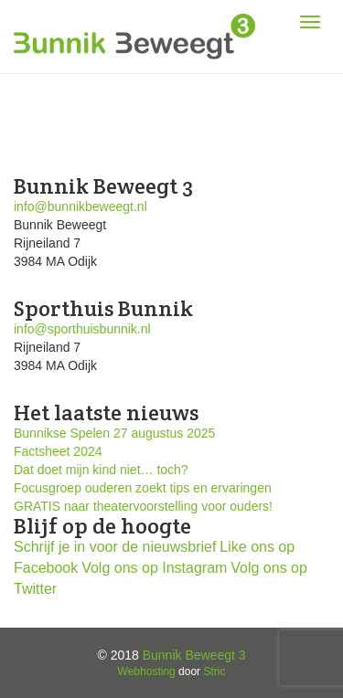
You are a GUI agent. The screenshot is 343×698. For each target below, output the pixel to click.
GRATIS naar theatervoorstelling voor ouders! (143, 506)
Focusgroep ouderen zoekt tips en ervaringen (143, 488)
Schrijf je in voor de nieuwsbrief (115, 547)
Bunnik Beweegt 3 (194, 655)
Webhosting (147, 671)
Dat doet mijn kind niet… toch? (101, 469)
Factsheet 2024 (58, 451)
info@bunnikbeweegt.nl (80, 206)
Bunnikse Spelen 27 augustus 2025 (114, 433)
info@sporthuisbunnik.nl (82, 329)
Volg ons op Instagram (154, 568)
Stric (214, 671)
